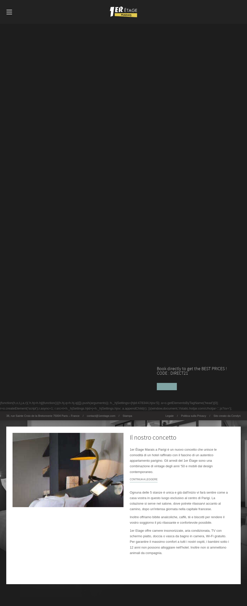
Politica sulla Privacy (193, 415)
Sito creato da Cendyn (227, 415)
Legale (169, 415)
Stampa (127, 415)
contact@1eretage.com (101, 415)
